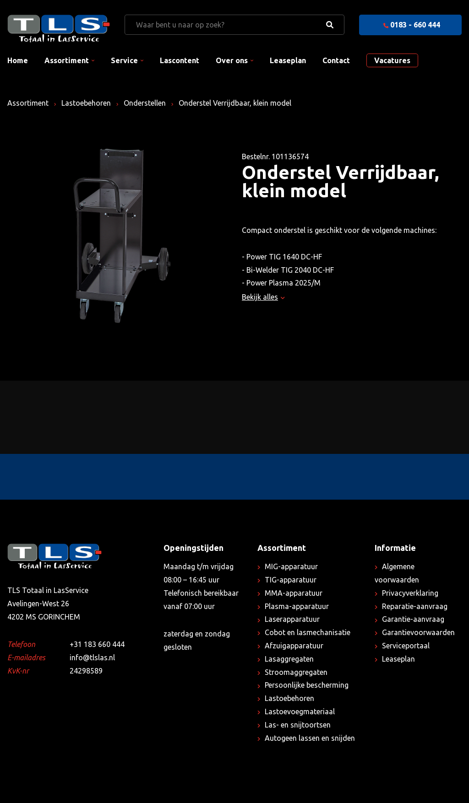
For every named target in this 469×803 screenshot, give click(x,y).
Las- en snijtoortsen (298, 725)
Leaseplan (288, 60)
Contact (336, 60)
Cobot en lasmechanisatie (307, 632)
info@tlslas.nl (92, 657)
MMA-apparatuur (293, 593)
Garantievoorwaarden (418, 632)
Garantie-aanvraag (413, 619)
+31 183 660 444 (97, 644)
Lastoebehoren (86, 103)
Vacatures (392, 60)
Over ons (232, 60)
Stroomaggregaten (296, 672)
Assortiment (66, 60)
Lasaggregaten (289, 659)
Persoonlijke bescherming (307, 685)
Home (17, 60)
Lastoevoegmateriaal (300, 711)
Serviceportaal (406, 645)
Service (124, 60)
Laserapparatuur (292, 619)
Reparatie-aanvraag (414, 606)
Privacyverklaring (410, 593)
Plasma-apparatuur (297, 606)
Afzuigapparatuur (294, 645)
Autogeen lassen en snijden (310, 738)
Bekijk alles (263, 297)
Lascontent (179, 60)
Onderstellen (145, 103)
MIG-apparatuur (291, 566)
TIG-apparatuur (290, 580)
